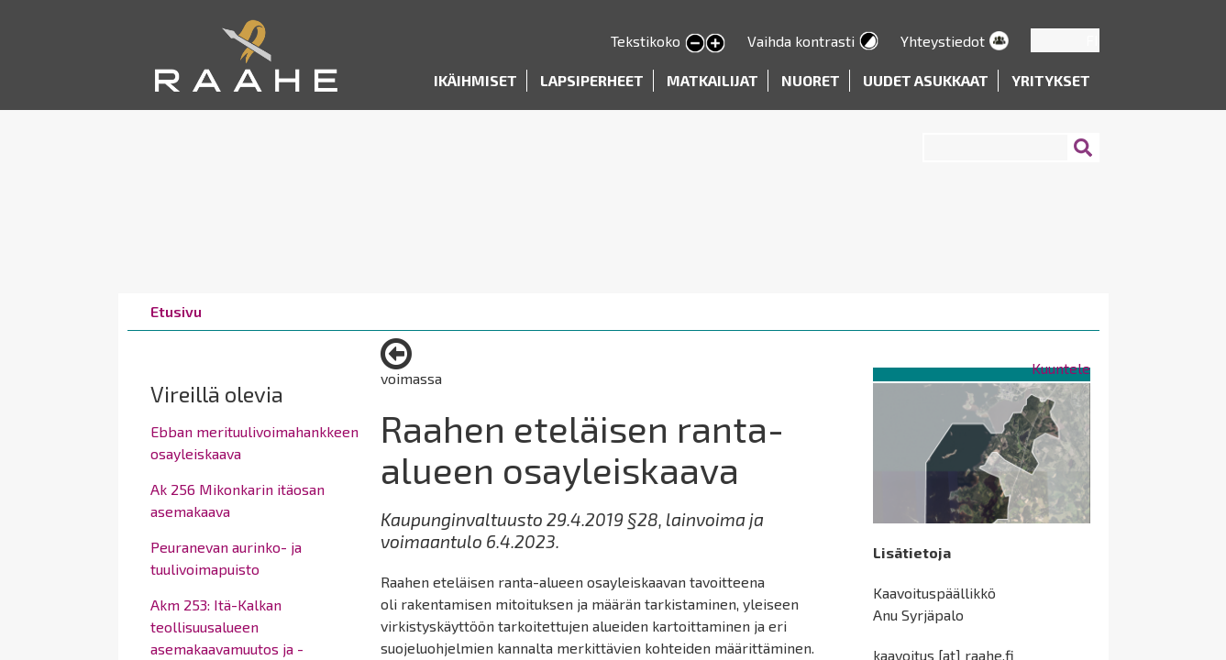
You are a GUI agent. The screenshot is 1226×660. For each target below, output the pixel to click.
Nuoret (810, 80)
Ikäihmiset (475, 80)
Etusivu (176, 311)
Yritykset (1050, 80)
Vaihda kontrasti (801, 41)
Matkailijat (712, 80)
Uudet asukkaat (926, 80)
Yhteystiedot (942, 41)
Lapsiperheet (592, 80)
